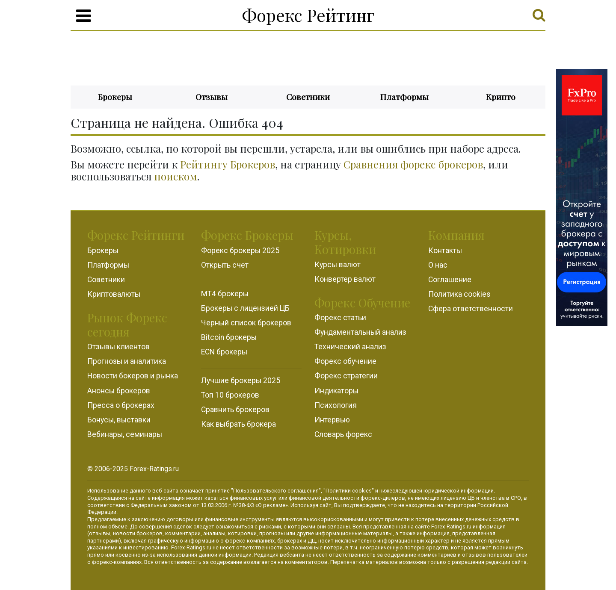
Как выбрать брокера (238, 424)
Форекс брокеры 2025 (240, 250)
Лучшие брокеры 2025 (240, 380)
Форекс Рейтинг (308, 14)
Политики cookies (349, 490)
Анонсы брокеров (118, 390)
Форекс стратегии (346, 376)
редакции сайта (506, 562)
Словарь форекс (343, 434)
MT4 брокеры (225, 293)
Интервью (332, 420)
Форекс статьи (340, 317)
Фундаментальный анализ (360, 332)
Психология (335, 405)
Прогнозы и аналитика (126, 361)
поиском (175, 176)
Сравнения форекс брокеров (413, 164)
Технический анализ (350, 346)
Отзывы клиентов (118, 346)
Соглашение (449, 279)
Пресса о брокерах (120, 405)
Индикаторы (336, 390)
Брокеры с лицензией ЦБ (245, 308)
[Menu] (83, 16)
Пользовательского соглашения (276, 490)
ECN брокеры (224, 352)
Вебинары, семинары (124, 434)
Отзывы (211, 96)
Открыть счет (225, 265)
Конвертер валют (345, 279)
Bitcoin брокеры (229, 337)
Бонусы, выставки (119, 420)
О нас (437, 265)
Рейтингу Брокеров (227, 164)
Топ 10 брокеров (230, 395)
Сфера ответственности (470, 308)
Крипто (500, 96)
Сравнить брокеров (235, 409)
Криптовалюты (113, 294)
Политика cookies (459, 294)
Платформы (404, 96)
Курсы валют (337, 264)
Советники (308, 96)
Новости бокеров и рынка (132, 376)
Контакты (445, 250)
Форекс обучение (345, 361)
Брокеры (115, 96)
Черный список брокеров (246, 323)
